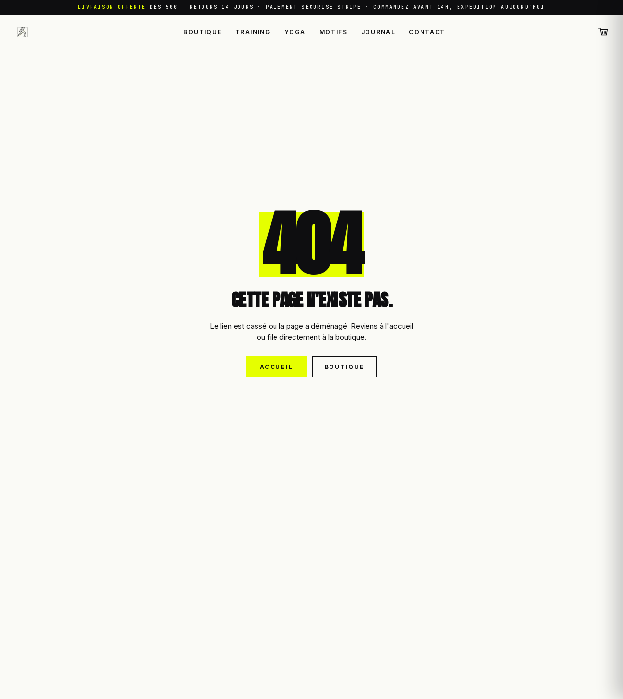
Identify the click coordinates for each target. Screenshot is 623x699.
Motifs (333, 32)
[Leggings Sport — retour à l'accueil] (22, 32)
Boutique (202, 32)
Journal (378, 32)
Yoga (295, 32)
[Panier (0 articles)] (603, 32)
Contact (427, 32)
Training (252, 32)
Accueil (276, 366)
